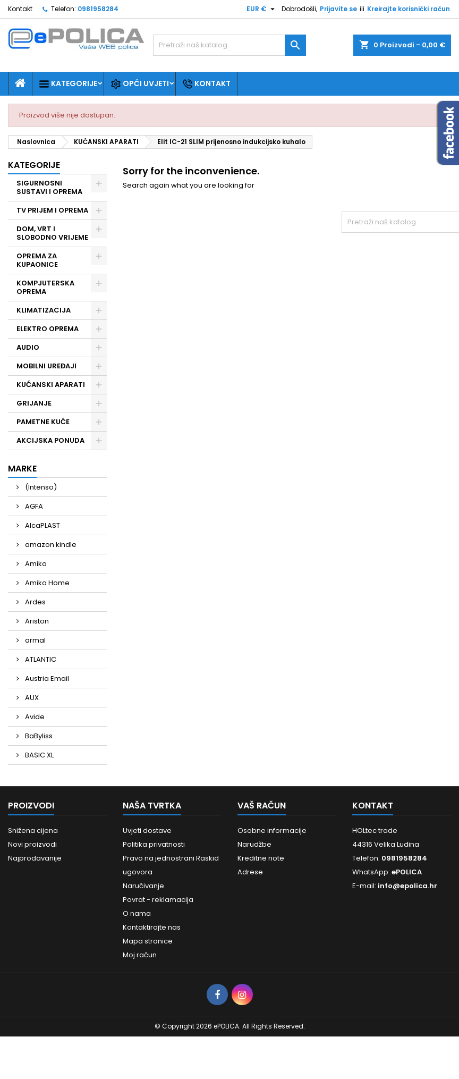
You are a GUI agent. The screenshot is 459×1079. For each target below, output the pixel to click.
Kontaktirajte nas (152, 927)
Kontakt (20, 8)
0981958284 (98, 8)
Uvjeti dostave (147, 830)
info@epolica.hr (407, 886)
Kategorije (68, 83)
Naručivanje (143, 886)
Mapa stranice (148, 941)
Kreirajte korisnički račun (408, 8)
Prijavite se (338, 8)
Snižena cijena (33, 830)
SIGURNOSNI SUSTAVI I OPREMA (49, 187)
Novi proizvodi (32, 844)
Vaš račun (261, 805)
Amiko (35, 564)
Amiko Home (46, 583)
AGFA (33, 506)
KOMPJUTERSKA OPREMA (45, 287)
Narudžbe (254, 844)
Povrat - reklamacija (158, 900)
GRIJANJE (34, 403)
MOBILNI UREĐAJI (46, 366)
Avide (34, 717)
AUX (31, 698)
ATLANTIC (39, 659)
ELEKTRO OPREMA (47, 329)
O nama (137, 913)
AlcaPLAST (41, 525)
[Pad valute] (261, 9)
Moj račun (140, 955)
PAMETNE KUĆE (43, 422)
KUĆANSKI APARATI (50, 385)
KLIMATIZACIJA (43, 310)
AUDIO (27, 347)
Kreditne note (260, 858)
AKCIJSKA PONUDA (50, 440)
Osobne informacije (272, 830)
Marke (22, 468)
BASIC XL (38, 755)
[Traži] (229, 45)
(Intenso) (40, 487)
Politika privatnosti (154, 844)
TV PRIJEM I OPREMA (52, 210)
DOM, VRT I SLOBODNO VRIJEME (52, 233)
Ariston (36, 621)
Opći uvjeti (139, 83)
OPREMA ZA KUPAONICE (37, 260)
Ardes (34, 602)
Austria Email (46, 678)
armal (34, 640)
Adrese (250, 872)
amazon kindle (49, 545)
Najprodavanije (35, 858)
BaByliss (38, 736)
